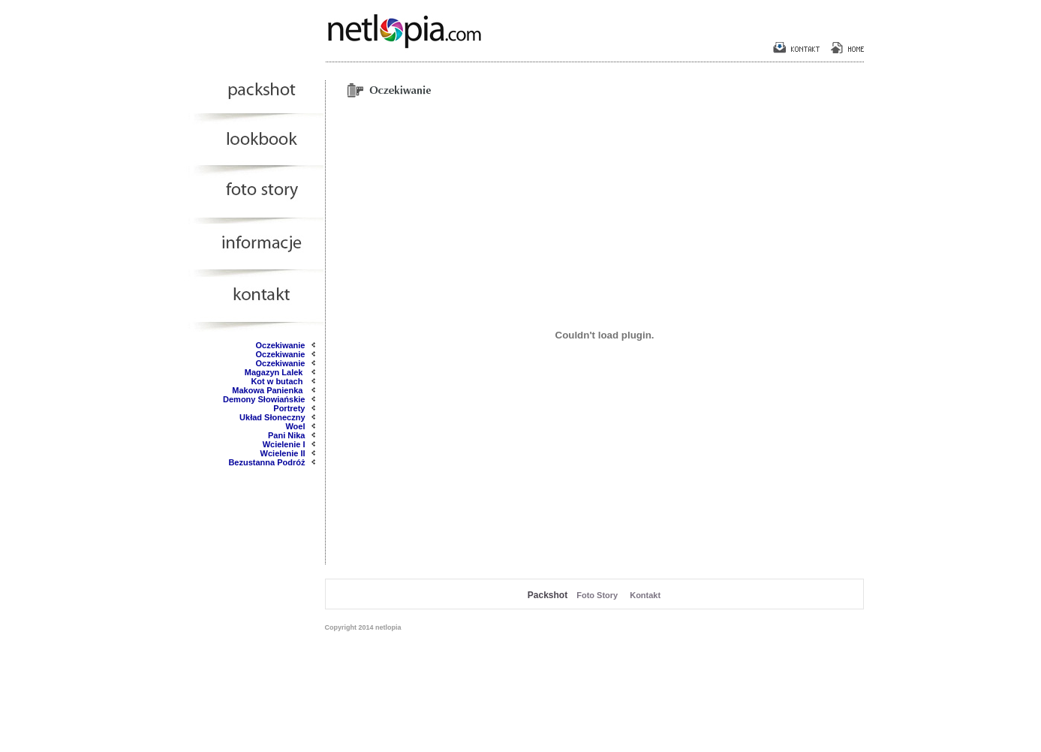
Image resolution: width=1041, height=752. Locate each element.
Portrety (289, 408)
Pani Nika (286, 435)
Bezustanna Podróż (266, 462)
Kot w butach (278, 381)
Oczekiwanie (280, 345)
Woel (295, 426)
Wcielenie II (282, 453)
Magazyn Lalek (275, 372)
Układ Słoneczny (272, 417)
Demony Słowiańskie (264, 399)
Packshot (547, 595)
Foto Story (597, 595)
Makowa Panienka (268, 390)
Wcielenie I (284, 444)
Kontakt (645, 595)
